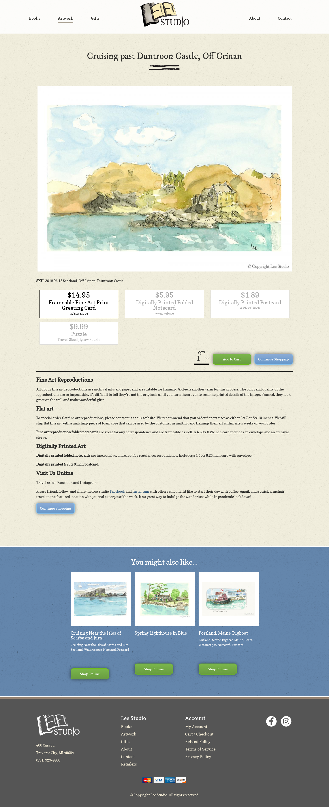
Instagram (140, 491)
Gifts (125, 741)
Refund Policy (198, 741)
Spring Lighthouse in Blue (161, 633)
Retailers (129, 764)
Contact (128, 756)
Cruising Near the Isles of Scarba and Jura (96, 635)
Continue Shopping (273, 359)
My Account (196, 726)
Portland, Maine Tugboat (223, 633)
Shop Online (90, 674)
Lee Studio (165, 14)
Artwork (128, 734)
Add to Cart (232, 359)
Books (126, 726)
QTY (201, 353)
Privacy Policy (198, 756)
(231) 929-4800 (48, 760)
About (126, 749)
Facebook (117, 491)
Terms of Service (200, 749)
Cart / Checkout (199, 734)
